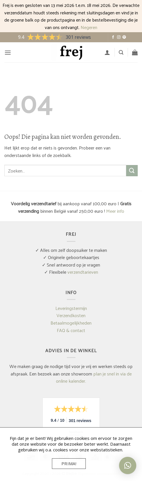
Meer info (115, 211)
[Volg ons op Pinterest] (124, 37)
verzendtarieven (82, 272)
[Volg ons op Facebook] (113, 37)
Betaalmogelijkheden (71, 323)
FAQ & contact (71, 330)
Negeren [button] (89, 27)
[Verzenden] (132, 170)
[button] (7, 52)
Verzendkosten (71, 315)
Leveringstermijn (71, 308)
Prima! (69, 463)
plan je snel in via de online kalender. (94, 377)
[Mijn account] (107, 52)
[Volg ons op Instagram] (118, 37)
